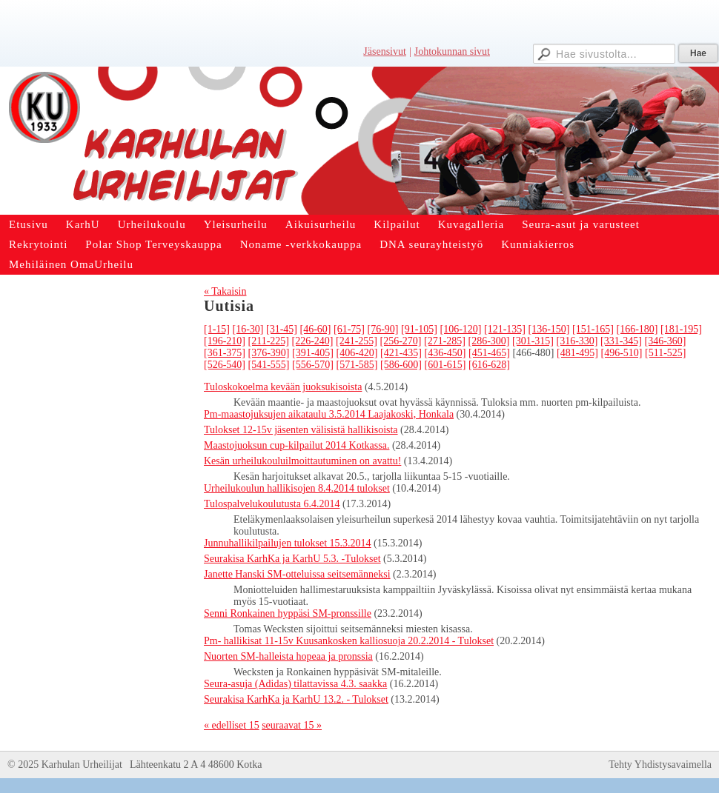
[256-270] (400, 341)
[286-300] (488, 341)
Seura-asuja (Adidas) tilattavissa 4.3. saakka (295, 683)
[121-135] (505, 329)
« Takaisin (225, 291)
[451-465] (489, 352)
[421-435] (401, 352)
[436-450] (445, 352)
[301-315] (533, 341)
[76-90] (383, 329)
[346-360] (665, 341)
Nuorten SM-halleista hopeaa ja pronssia (288, 656)
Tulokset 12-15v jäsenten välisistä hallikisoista (301, 429)
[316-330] (576, 341)
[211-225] (268, 341)
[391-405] (313, 352)
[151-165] (593, 329)
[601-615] (445, 364)
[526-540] (224, 364)
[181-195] (681, 329)
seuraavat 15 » (292, 725)
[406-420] (357, 352)
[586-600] (401, 364)
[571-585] (357, 364)
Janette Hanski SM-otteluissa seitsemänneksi (297, 574)
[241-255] (356, 341)
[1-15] (217, 329)
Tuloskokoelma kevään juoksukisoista (283, 386)
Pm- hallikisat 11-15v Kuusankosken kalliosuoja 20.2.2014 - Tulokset (349, 640)
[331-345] (621, 341)
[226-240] (312, 341)
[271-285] (444, 341)
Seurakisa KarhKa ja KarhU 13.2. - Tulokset (296, 699)
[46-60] (315, 329)
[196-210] (224, 341)
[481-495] (577, 352)
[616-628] (489, 364)
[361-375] (224, 352)
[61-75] (349, 329)
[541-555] (269, 364)
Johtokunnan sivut (452, 51)
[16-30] (248, 329)
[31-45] (281, 329)
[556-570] (313, 364)
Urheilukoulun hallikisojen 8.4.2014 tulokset (297, 488)
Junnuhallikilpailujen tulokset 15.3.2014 (287, 543)
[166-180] (637, 329)
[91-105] (419, 329)
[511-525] (665, 352)
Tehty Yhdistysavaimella (660, 764)
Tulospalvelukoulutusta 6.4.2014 (271, 503)
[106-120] (461, 329)
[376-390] (269, 352)
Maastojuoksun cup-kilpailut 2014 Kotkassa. (296, 445)
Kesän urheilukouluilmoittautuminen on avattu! (302, 460)
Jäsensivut (384, 51)
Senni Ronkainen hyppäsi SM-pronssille (287, 613)
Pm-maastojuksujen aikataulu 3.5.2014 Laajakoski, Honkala (329, 414)
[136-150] (549, 329)
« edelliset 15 (231, 725)
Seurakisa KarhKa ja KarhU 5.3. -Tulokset (292, 558)
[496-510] (622, 352)
